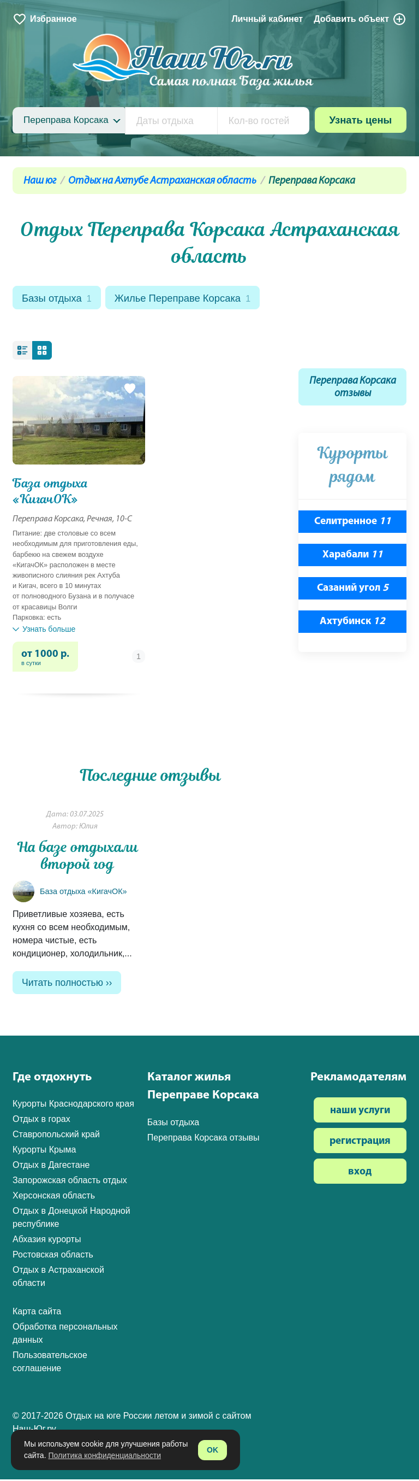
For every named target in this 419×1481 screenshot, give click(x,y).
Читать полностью (62, 984)
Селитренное (352, 523)
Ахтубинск (352, 623)
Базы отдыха (58, 298)
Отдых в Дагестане (51, 1167)
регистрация (360, 1143)
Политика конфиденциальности (104, 1455)
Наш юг (39, 181)
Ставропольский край (56, 1136)
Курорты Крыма (44, 1151)
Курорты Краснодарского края (73, 1105)
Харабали (352, 556)
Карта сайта (37, 1313)
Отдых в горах (41, 1121)
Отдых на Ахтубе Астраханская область (162, 181)
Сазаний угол (352, 589)
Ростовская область (53, 1256)
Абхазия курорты (47, 1241)
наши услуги (360, 1113)
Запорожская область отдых (70, 1182)
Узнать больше (44, 630)
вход (360, 1174)
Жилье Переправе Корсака (188, 298)
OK (212, 1449)
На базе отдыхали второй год (77, 857)
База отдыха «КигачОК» (50, 492)
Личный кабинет (267, 18)
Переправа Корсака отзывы (352, 388)
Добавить (360, 19)
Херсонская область (54, 1197)
